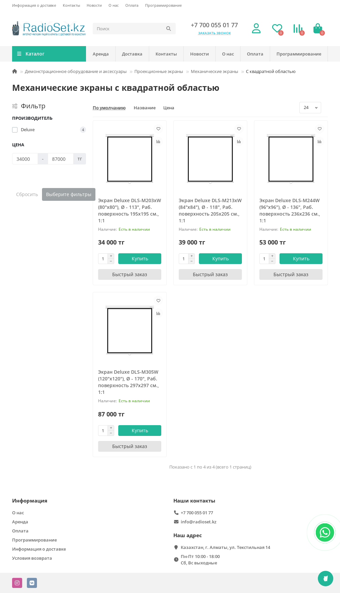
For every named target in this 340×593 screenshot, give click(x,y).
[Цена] (25, 158)
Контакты (71, 5)
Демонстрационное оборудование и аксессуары (76, 71)
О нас (114, 5)
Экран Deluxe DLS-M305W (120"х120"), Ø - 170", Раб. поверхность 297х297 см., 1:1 (128, 382)
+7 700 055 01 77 (214, 25)
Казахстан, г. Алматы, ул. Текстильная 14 (225, 547)
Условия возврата (32, 558)
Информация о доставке (34, 5)
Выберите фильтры (68, 194)
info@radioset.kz (198, 522)
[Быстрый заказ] (129, 274)
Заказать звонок (214, 33)
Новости (94, 5)
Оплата (131, 5)
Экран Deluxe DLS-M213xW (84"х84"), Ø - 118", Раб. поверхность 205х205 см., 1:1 (210, 210)
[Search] (134, 28)
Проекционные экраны (158, 71)
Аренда (101, 54)
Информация (29, 500)
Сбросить (27, 194)
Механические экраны (214, 71)
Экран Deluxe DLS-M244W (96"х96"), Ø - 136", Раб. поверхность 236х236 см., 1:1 (289, 210)
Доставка (132, 54)
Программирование (163, 5)
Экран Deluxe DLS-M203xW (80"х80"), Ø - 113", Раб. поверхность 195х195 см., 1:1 (129, 210)
